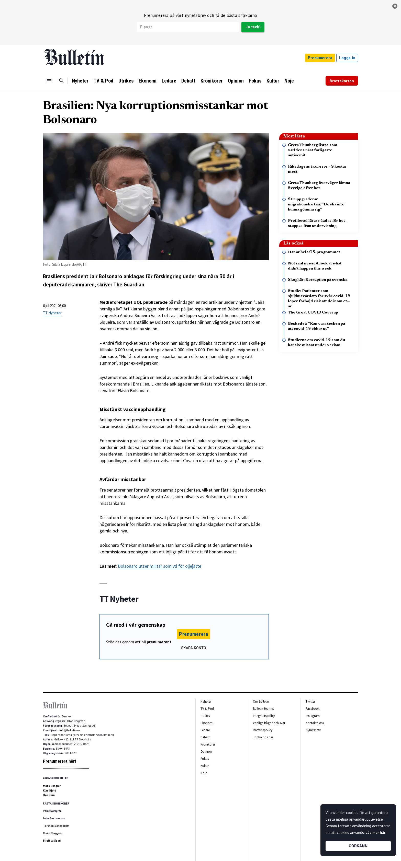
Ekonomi (148, 81)
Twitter (310, 701)
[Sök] (61, 81)
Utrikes (125, 81)
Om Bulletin (261, 701)
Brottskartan (342, 80)
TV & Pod (103, 81)
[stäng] (395, 6)
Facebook (312, 708)
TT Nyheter (52, 312)
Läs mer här (375, 832)
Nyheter (80, 81)
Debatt (188, 81)
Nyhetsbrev (313, 730)
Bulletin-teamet (263, 708)
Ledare (169, 81)
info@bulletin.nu (70, 730)
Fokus (255, 81)
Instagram (313, 716)
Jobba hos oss (263, 737)
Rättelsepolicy (262, 730)
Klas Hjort (49, 790)
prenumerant (159, 641)
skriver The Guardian (120, 284)
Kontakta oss (315, 723)
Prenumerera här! (59, 761)
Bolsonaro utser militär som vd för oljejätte (159, 566)
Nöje (289, 81)
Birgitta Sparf (52, 840)
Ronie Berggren (52, 833)
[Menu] (49, 81)
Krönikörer (212, 81)
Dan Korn (49, 795)
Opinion (236, 81)
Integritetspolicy (264, 716)
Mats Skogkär (52, 786)
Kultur (272, 81)
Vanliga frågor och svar (269, 723)
